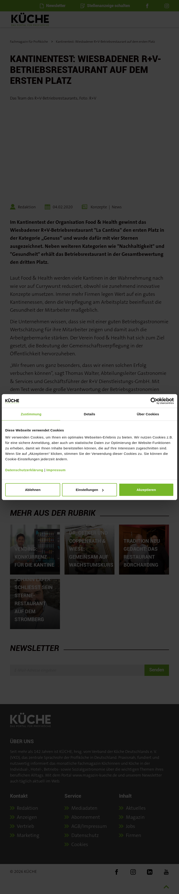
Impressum (56, 470)
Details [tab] (89, 414)
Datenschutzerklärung (24, 470)
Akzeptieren (146, 490)
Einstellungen (90, 490)
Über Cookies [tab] (148, 414)
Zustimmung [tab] (31, 414)
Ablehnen (32, 490)
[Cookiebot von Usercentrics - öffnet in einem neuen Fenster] (154, 400)
